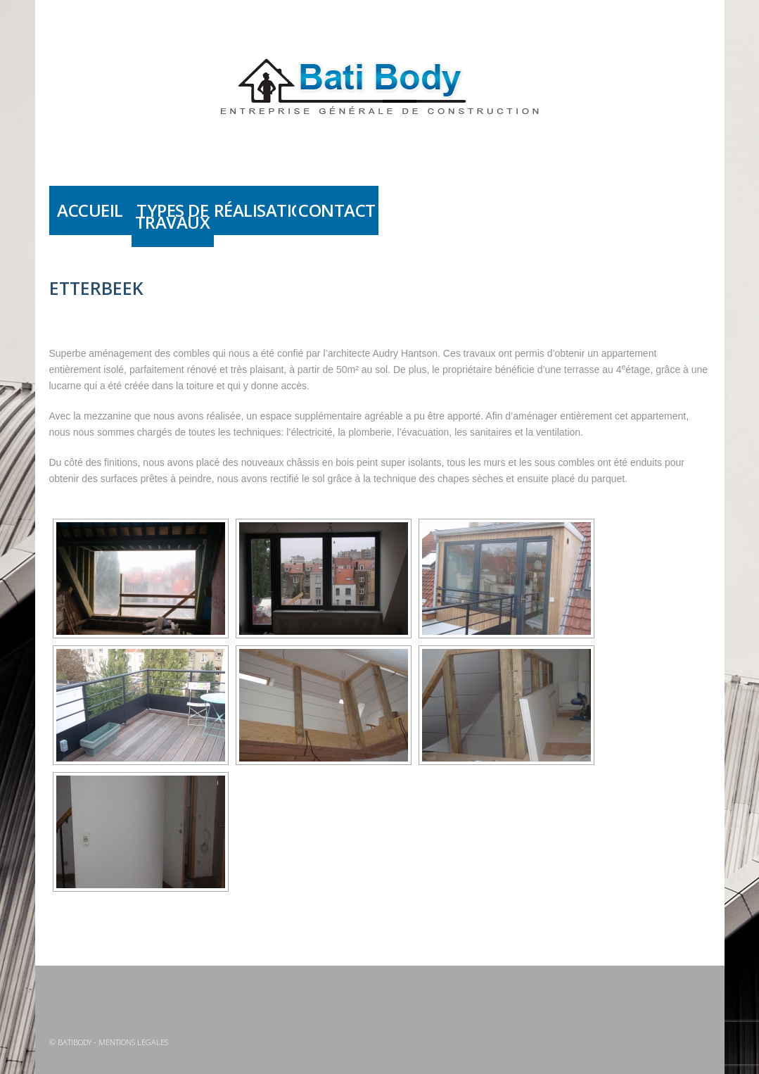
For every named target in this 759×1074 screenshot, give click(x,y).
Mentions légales (133, 1042)
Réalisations (255, 210)
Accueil (90, 210)
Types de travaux (172, 216)
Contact (337, 210)
